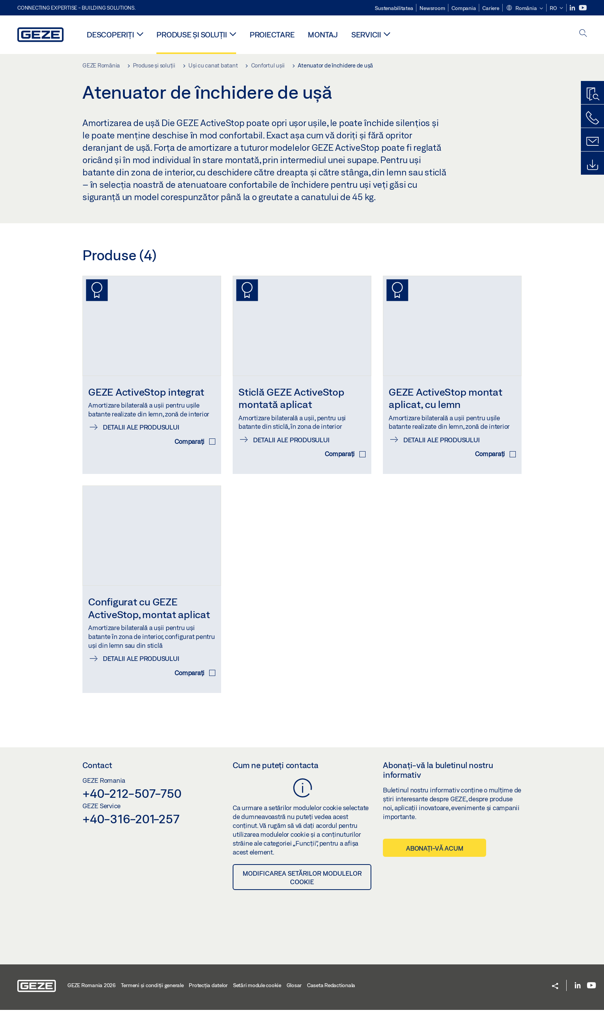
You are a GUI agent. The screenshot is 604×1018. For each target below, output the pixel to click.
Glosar (294, 994)
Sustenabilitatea (394, 8)
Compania (463, 8)
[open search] (583, 33)
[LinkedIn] (573, 8)
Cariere (490, 8)
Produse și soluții (191, 34)
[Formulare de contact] (592, 141)
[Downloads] (592, 165)
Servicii (366, 34)
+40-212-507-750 (131, 802)
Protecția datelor (208, 994)
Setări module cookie (257, 994)
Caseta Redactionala (331, 994)
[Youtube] (583, 8)
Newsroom (432, 8)
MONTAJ (323, 34)
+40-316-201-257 (130, 827)
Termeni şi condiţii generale (152, 994)
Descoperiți (110, 34)
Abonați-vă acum (434, 856)
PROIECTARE (272, 34)
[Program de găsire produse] (592, 94)
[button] (524, 8)
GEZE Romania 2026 (91, 994)
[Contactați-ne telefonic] (592, 117)
